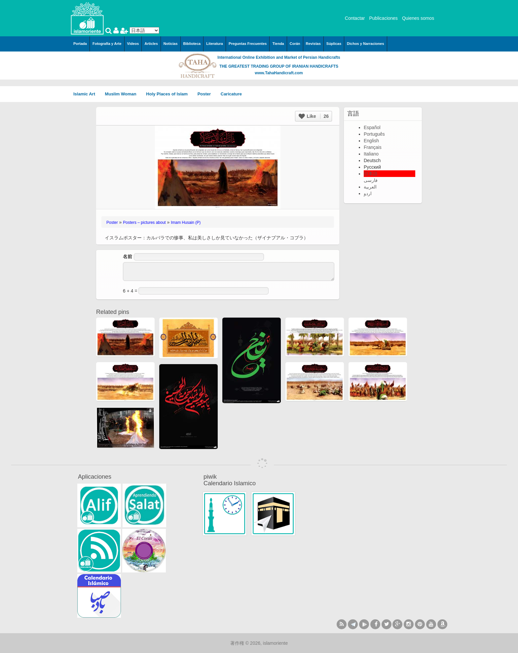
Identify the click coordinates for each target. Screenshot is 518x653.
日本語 (371, 173)
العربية (370, 186)
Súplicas (333, 44)
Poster (206, 93)
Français (373, 147)
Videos (133, 44)
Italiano (371, 153)
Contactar (355, 18)
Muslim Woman (123, 93)
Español (372, 127)
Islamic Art (86, 93)
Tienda (278, 44)
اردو (368, 193)
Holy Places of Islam (169, 93)
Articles (151, 44)
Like (314, 116)
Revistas (313, 44)
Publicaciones (383, 18)
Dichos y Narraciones (365, 44)
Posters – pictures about (144, 222)
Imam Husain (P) (186, 222)
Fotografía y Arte (107, 44)
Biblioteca (192, 44)
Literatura (214, 44)
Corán (295, 44)
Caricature (231, 93)
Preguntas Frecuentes (248, 44)
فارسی (371, 180)
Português (374, 134)
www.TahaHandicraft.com (279, 73)
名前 (127, 256)
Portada (80, 44)
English (371, 140)
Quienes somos (418, 18)
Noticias (171, 44)
